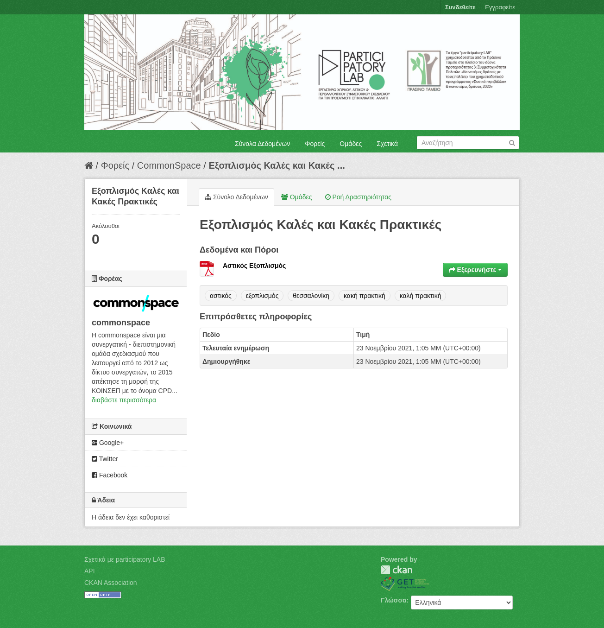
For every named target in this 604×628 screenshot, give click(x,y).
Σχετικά (387, 143)
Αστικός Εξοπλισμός (254, 265)
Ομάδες (351, 143)
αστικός (221, 295)
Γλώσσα (394, 600)
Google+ (108, 442)
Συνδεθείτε (460, 7)
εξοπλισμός (262, 295)
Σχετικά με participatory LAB (124, 559)
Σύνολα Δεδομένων (262, 143)
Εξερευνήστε (475, 269)
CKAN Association (110, 582)
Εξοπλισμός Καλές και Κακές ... (276, 165)
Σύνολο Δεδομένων (236, 197)
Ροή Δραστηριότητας (358, 197)
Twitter (105, 459)
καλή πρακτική (420, 295)
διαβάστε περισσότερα (124, 400)
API (89, 571)
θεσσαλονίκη (311, 295)
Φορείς (315, 143)
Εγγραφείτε (500, 7)
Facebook (109, 475)
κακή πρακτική (364, 295)
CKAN (396, 570)
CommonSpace (169, 165)
